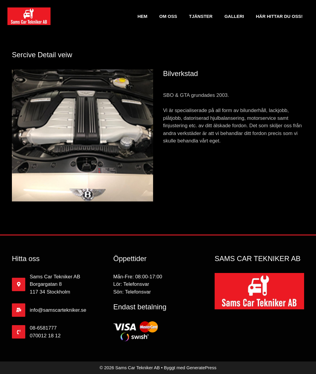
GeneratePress (201, 367)
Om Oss (168, 16)
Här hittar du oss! (279, 16)
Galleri (234, 16)
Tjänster (201, 16)
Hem (142, 16)
